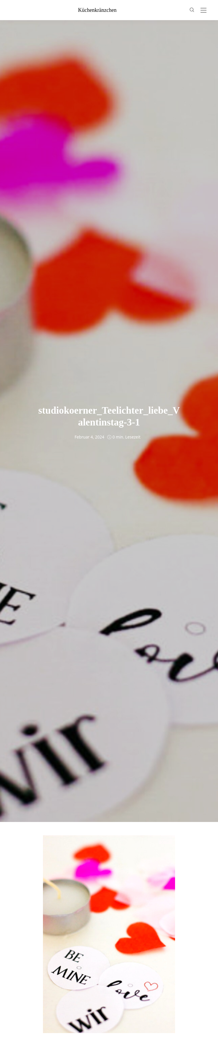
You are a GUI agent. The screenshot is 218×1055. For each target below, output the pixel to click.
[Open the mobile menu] (203, 11)
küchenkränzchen (97, 10)
